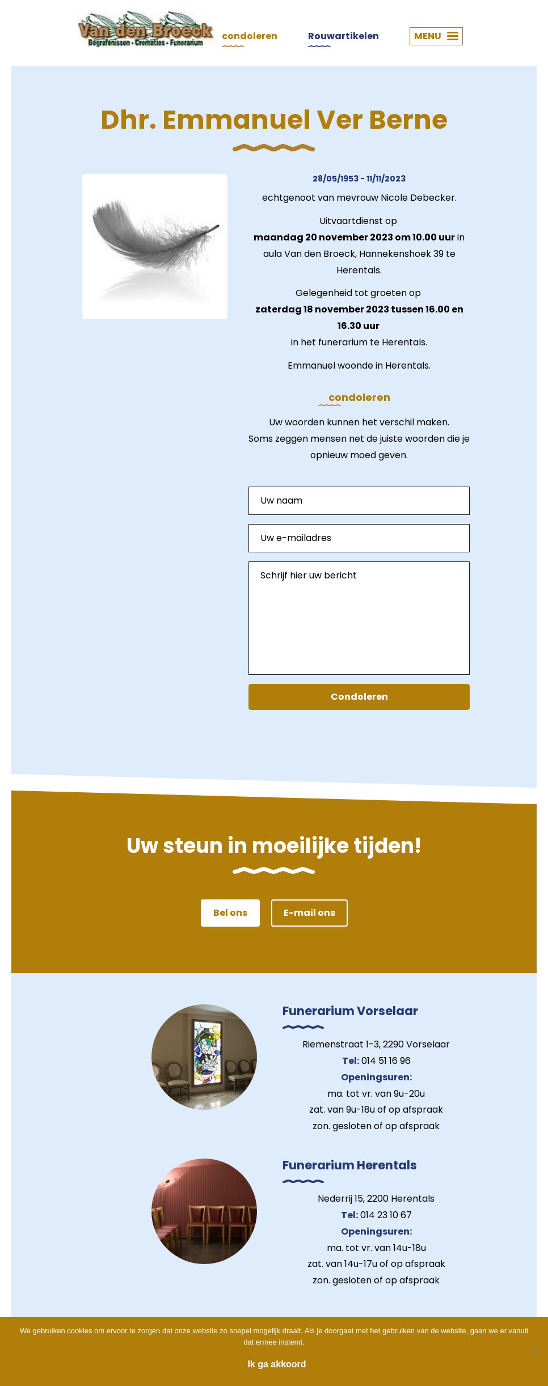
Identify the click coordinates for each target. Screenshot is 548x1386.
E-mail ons (309, 912)
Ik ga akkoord (276, 1364)
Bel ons (230, 912)
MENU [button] (436, 36)
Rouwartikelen (343, 36)
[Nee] (533, 1351)
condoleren (249, 36)
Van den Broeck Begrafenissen (146, 29)
